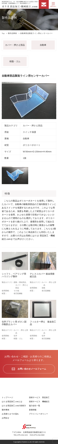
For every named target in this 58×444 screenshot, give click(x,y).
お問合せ (5, 418)
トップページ (7, 397)
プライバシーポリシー (38, 414)
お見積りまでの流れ (10, 414)
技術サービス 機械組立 (39, 401)
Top (3, 33)
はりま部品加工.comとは (12, 401)
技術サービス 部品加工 (39, 397)
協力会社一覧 (34, 406)
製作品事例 (12, 33)
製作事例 (5, 410)
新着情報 (32, 410)
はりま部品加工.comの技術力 (14, 406)
